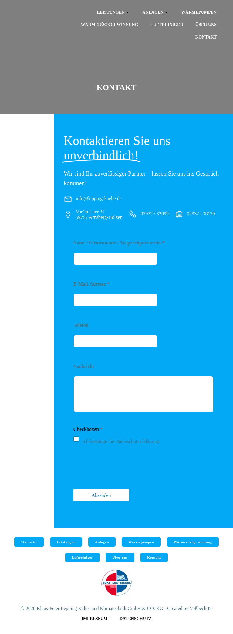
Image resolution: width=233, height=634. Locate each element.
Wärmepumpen (199, 12)
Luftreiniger (166, 24)
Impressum (94, 618)
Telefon (81, 325)
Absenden (101, 495)
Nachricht (83, 366)
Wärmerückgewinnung (109, 24)
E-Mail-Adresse (91, 284)
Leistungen (113, 12)
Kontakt (206, 37)
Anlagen (155, 12)
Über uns (206, 24)
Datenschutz (136, 618)
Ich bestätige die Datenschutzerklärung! (121, 441)
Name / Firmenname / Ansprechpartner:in (119, 242)
